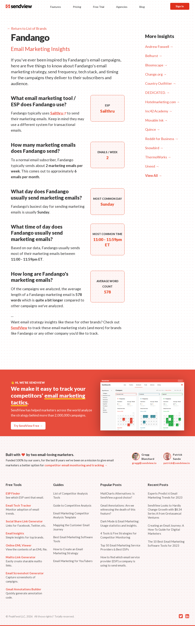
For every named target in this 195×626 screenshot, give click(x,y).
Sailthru (58, 113)
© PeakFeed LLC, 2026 (19, 616)
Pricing (77, 6)
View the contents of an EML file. (26, 547)
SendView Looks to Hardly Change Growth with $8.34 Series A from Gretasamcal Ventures (165, 511)
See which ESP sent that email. (25, 495)
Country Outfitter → (160, 83)
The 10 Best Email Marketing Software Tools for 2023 (166, 543)
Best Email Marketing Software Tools (73, 539)
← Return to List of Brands (27, 28)
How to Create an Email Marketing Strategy (68, 551)
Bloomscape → (156, 65)
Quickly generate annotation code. (24, 593)
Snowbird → (154, 148)
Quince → (152, 129)
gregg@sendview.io (144, 463)
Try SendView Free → (28, 425)
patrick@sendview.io (176, 463)
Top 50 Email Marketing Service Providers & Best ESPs (120, 547)
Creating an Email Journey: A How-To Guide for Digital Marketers (166, 529)
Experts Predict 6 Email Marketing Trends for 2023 (165, 495)
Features (55, 6)
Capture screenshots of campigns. (25, 577)
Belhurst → (153, 56)
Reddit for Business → (161, 139)
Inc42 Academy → (158, 111)
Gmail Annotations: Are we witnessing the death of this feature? (117, 509)
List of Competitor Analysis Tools (70, 495)
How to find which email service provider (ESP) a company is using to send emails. (120, 561)
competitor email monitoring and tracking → (76, 465)
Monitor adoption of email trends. (22, 509)
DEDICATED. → (157, 92)
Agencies (121, 6)
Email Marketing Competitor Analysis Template (71, 515)
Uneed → (152, 166)
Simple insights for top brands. (25, 535)
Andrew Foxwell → (159, 46)
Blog (142, 6)
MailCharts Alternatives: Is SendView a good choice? (117, 495)
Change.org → (156, 74)
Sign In (180, 6)
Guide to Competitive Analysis (72, 505)
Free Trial (98, 6)
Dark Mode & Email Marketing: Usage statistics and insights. (119, 523)
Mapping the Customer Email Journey (71, 527)
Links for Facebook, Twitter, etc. (26, 523)
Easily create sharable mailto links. (24, 561)
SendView (19, 327)
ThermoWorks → (158, 157)
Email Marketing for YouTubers (73, 561)
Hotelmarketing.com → (162, 102)
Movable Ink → (156, 120)
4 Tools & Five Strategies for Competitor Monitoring (118, 535)
